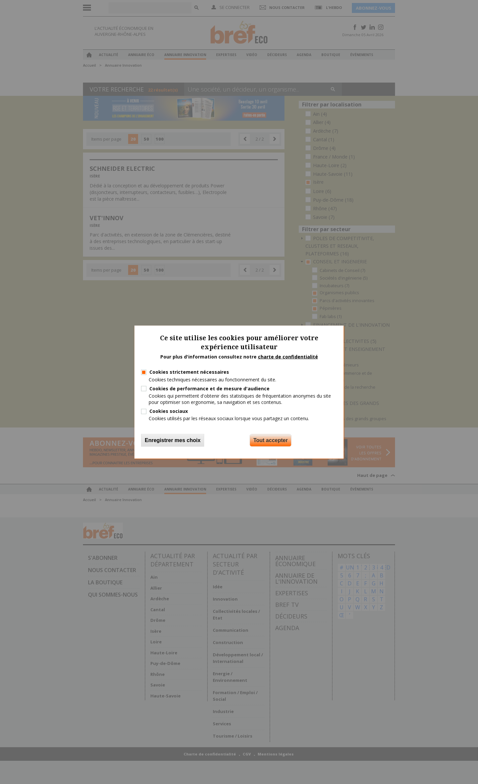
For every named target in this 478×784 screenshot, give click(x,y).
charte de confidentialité (288, 356)
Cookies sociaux (168, 411)
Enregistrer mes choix (172, 440)
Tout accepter (270, 440)
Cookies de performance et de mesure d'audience (209, 388)
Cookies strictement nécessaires (189, 372)
